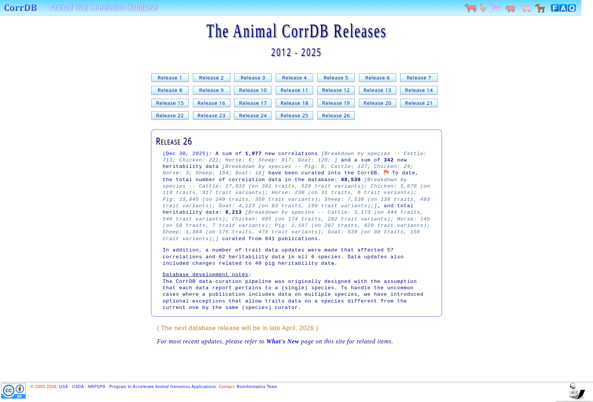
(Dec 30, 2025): (187, 153)
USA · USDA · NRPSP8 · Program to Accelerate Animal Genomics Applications (137, 387)
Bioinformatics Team (257, 387)
